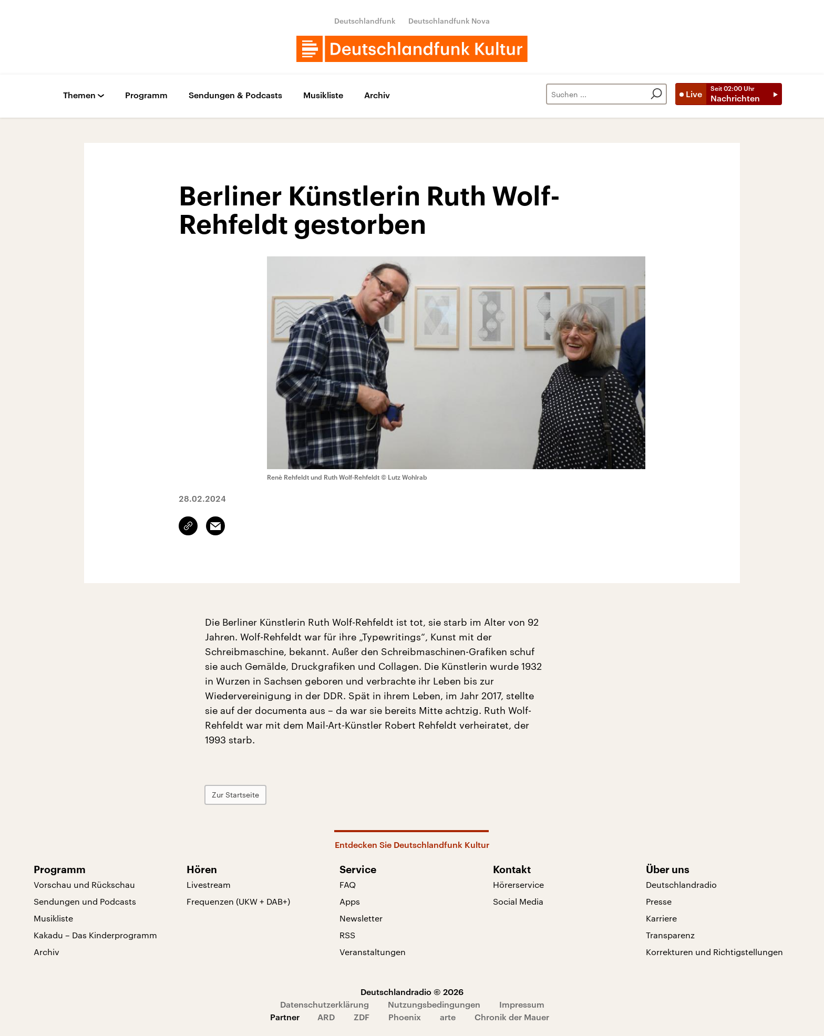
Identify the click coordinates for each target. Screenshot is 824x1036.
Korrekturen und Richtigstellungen (714, 952)
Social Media (518, 901)
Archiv (377, 95)
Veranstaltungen (372, 952)
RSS (347, 935)
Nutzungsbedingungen (434, 1004)
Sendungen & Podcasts (235, 95)
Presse (659, 901)
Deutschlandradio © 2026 (412, 992)
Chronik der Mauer (512, 1017)
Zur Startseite (235, 794)
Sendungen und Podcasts (85, 901)
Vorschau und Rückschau (84, 884)
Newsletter (361, 918)
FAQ (347, 884)
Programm (146, 95)
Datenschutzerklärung (324, 1004)
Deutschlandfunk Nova (449, 20)
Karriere (661, 918)
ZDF (361, 1017)
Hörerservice (518, 884)
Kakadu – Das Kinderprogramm (95, 935)
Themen (79, 95)
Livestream (209, 884)
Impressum (521, 1004)
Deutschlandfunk (365, 20)
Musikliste (323, 95)
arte (448, 1017)
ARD (326, 1017)
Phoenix (404, 1017)
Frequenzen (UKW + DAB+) (238, 901)
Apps (349, 901)
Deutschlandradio (681, 884)
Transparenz (670, 935)
